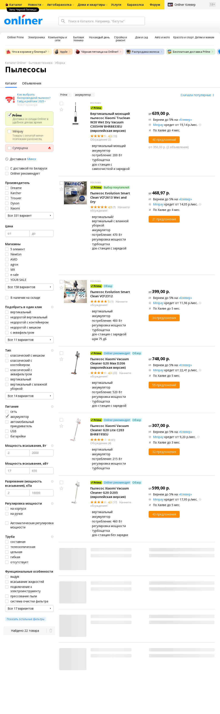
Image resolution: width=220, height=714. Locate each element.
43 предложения (164, 514)
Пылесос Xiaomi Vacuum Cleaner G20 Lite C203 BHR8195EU (109, 430)
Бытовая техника (40, 62)
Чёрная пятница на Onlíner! (96, 51)
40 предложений (164, 140)
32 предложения (164, 452)
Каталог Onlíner (15, 62)
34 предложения (164, 318)
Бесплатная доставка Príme (188, 51)
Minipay (158, 125)
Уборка (60, 62)
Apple (61, 51)
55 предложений (164, 385)
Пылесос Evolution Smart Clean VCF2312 (110, 294)
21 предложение (164, 219)
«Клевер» (185, 120)
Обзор (108, 286)
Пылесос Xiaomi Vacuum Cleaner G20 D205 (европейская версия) (109, 492)
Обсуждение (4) (100, 443)
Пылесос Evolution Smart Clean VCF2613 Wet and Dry (110, 197)
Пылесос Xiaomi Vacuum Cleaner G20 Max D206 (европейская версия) (109, 363)
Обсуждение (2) (100, 139)
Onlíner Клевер (185, 5)
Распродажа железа (142, 51)
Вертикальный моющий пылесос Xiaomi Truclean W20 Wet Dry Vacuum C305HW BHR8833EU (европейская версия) (110, 122)
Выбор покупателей (116, 187)
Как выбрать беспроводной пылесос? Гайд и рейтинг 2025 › (33, 97)
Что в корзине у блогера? (26, 51)
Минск (31, 159)
